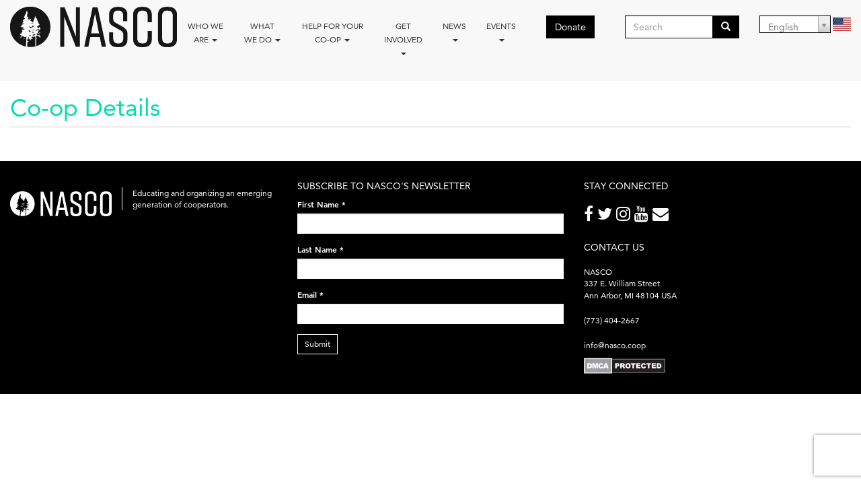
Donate (570, 27)
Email (310, 294)
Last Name (320, 249)
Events (501, 31)
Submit (317, 344)
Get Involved (403, 38)
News (454, 31)
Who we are (205, 32)
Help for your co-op (332, 32)
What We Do (262, 32)
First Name (321, 204)
